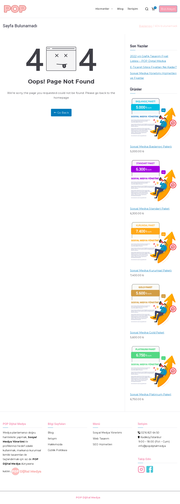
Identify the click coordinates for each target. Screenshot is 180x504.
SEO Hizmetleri (102, 444)
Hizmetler (104, 9)
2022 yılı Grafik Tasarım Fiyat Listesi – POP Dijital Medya (149, 58)
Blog (120, 8)
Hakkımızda (55, 444)
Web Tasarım (101, 438)
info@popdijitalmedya (152, 446)
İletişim (133, 8)
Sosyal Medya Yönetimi (107, 432)
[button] (111, 9)
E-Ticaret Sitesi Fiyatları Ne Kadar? (153, 67)
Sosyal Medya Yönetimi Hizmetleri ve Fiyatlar (153, 76)
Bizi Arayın (168, 9)
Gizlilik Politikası (57, 450)
